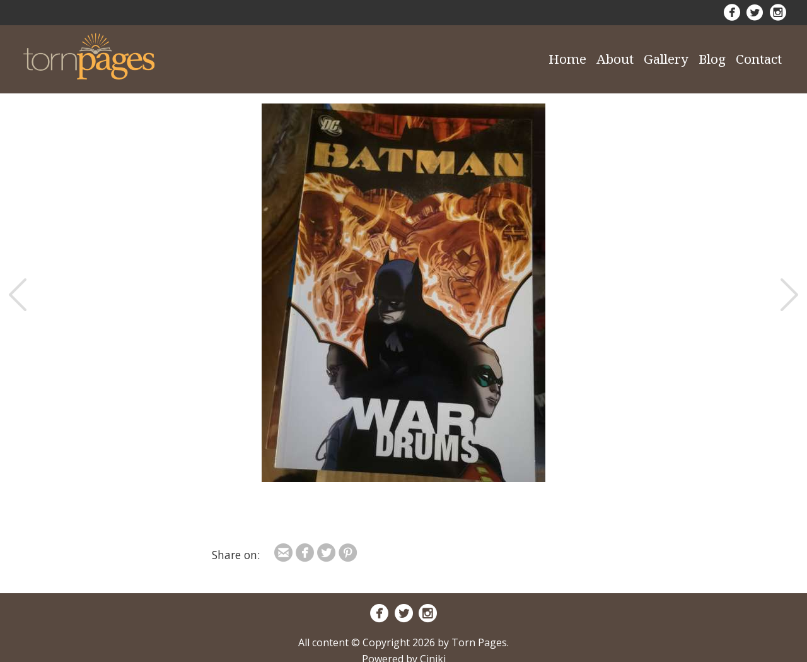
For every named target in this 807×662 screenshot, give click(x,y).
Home (567, 59)
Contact (759, 59)
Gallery (666, 59)
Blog (712, 59)
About (615, 59)
